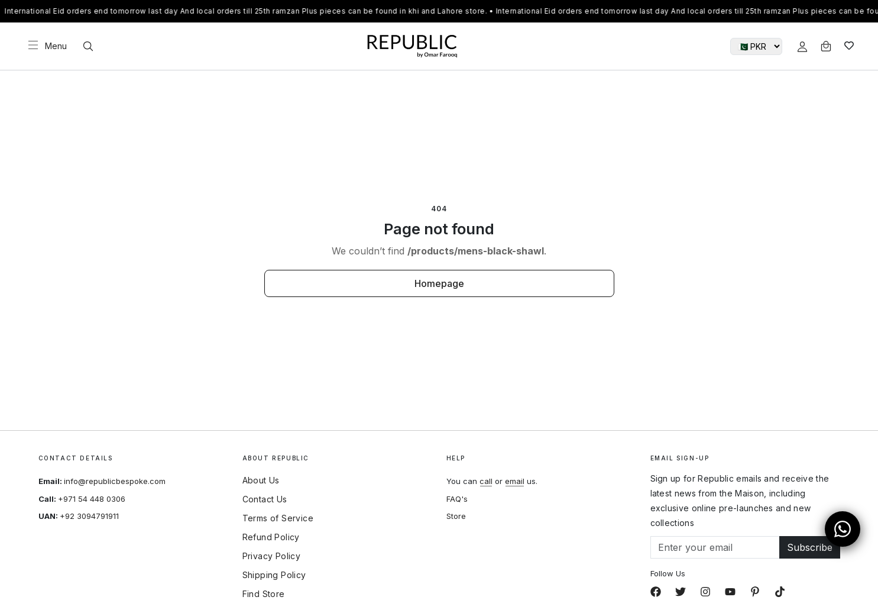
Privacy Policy (271, 556)
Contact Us (264, 499)
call (486, 481)
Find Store (263, 594)
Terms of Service (277, 518)
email (514, 481)
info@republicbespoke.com (115, 481)
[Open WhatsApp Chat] (842, 529)
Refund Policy (271, 537)
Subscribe (809, 547)
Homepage (439, 283)
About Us (261, 480)
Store (456, 516)
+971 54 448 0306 (91, 499)
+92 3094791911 (89, 516)
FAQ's (457, 499)
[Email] (715, 547)
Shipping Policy (274, 575)
